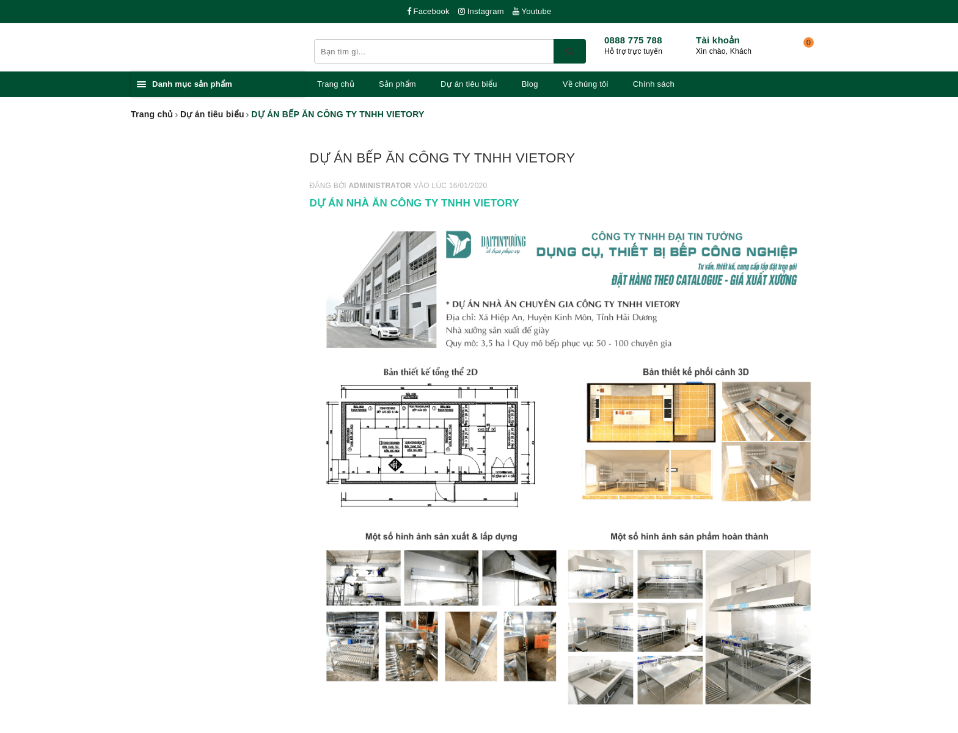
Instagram (481, 11)
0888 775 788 (633, 40)
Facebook (428, 11)
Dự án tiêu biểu (469, 84)
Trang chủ (335, 84)
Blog (530, 84)
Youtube (532, 11)
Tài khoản (718, 40)
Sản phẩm (397, 84)
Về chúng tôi (586, 84)
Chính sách (654, 84)
